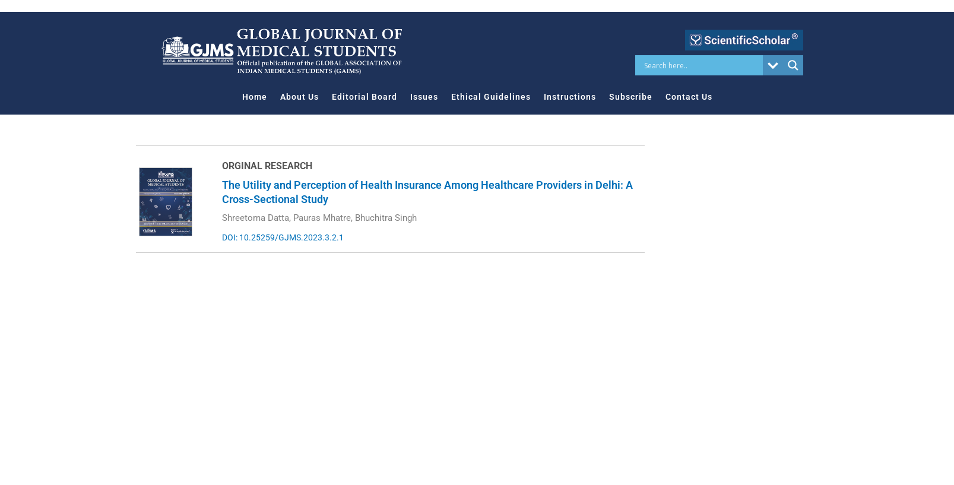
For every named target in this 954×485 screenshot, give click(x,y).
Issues (424, 97)
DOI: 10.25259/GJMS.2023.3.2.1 (283, 237)
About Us (299, 97)
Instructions (570, 97)
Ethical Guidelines (491, 97)
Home (254, 97)
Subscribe (630, 97)
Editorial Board (364, 97)
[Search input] (702, 65)
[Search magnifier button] (793, 65)
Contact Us (688, 97)
